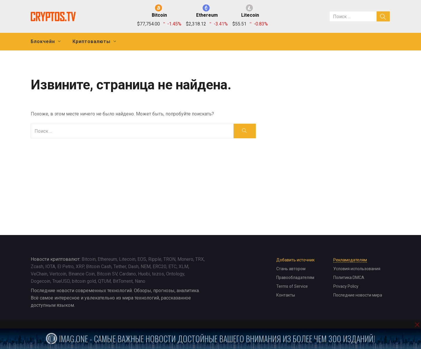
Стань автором (291, 268)
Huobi (144, 274)
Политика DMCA (348, 277)
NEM (146, 266)
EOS (141, 259)
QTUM (104, 281)
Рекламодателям (350, 260)
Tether (119, 266)
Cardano (127, 274)
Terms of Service (292, 286)
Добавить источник (295, 260)
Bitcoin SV (107, 274)
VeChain (39, 274)
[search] (383, 16)
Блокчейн (43, 41)
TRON (169, 259)
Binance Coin (81, 274)
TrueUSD (61, 281)
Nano (140, 281)
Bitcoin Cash (98, 266)
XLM (183, 266)
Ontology (175, 274)
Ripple (154, 259)
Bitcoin (89, 259)
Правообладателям (295, 277)
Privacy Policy (345, 286)
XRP (80, 266)
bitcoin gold (84, 281)
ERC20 (159, 266)
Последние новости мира (357, 295)
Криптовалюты (92, 41)
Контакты (285, 295)
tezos (158, 274)
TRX (199, 259)
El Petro (65, 266)
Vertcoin (57, 274)
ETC (172, 266)
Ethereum (107, 259)
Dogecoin (40, 281)
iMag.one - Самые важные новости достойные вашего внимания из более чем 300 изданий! (210, 339)
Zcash (37, 266)
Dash (133, 266)
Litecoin (127, 259)
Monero (185, 259)
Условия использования (356, 268)
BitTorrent (123, 281)
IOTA (50, 266)
